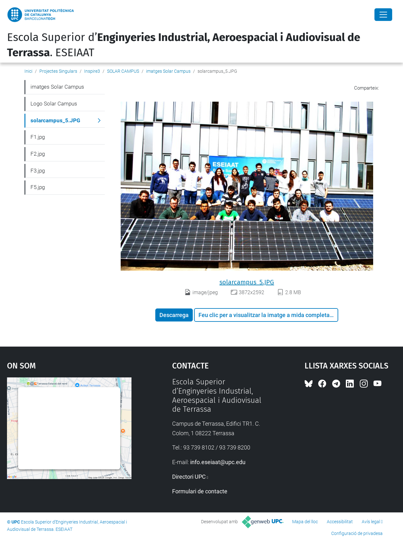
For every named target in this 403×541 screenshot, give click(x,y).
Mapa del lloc (305, 521)
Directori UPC (189, 476)
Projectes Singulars (58, 71)
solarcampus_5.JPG (246, 282)
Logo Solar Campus (53, 103)
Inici (28, 71)
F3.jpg (37, 170)
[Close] (383, 14)
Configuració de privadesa (357, 533)
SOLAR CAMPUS (123, 71)
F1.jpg (37, 137)
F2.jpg (37, 154)
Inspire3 (92, 71)
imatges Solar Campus (168, 71)
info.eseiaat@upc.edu (217, 462)
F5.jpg (37, 187)
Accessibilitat (340, 521)
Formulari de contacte (199, 491)
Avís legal (371, 521)
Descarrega (174, 315)
